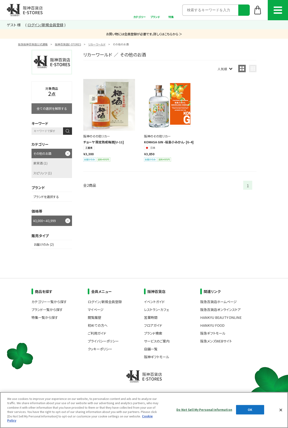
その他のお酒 (42, 153)
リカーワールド (97, 44)
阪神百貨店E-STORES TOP (25, 10)
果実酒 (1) (40, 163)
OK (250, 410)
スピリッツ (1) (42, 173)
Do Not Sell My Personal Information (204, 410)
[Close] (281, 410)
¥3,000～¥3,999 (44, 221)
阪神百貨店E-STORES (68, 44)
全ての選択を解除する (52, 108)
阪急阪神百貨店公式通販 (33, 44)
